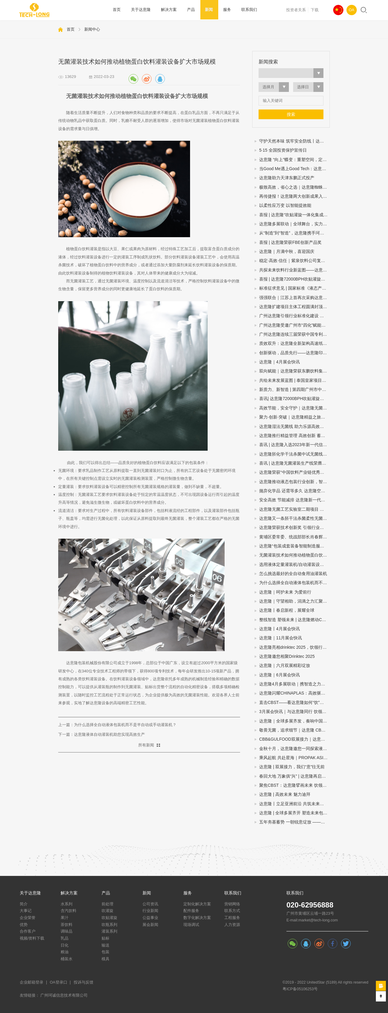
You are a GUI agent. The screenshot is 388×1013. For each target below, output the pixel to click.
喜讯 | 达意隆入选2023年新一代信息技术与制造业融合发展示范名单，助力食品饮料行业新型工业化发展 (294, 445)
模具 (105, 959)
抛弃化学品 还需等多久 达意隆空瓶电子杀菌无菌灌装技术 (294, 491)
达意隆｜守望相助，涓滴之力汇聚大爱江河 (294, 601)
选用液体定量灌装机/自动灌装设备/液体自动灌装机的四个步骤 (294, 564)
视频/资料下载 (32, 938)
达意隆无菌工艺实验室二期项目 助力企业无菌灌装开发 (294, 509)
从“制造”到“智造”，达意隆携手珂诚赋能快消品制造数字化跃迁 (294, 233)
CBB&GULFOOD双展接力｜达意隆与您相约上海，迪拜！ (294, 739)
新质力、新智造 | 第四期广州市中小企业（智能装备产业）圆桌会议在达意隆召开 (294, 389)
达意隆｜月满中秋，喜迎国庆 (286, 251)
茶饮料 (66, 925)
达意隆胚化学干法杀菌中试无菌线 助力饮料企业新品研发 (294, 454)
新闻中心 (92, 29)
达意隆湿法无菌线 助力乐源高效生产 (293, 426)
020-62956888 (309, 905)
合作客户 (27, 931)
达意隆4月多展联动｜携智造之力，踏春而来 (294, 684)
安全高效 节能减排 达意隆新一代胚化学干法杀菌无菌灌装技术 (294, 500)
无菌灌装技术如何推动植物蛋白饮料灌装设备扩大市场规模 (294, 555)
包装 (105, 952)
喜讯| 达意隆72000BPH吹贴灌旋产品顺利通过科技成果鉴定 (294, 398)
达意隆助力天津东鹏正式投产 (286, 178)
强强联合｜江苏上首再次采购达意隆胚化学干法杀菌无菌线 (294, 297)
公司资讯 (150, 904)
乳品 (65, 938)
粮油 (65, 952)
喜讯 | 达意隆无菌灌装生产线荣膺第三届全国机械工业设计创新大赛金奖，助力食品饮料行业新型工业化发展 (294, 463)
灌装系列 (109, 931)
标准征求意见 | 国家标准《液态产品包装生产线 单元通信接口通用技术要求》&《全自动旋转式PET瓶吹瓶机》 (294, 288)
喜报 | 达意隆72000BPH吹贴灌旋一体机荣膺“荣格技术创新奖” (294, 279)
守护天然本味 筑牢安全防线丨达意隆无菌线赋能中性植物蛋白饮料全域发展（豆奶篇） (294, 141)
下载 (315, 10)
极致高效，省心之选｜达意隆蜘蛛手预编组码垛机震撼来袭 (294, 187)
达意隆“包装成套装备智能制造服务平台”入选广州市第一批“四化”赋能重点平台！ (294, 546)
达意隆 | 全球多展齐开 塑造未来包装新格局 (294, 813)
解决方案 (167, 10)
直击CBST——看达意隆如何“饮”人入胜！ (294, 702)
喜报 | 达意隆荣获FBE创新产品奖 (290, 242)
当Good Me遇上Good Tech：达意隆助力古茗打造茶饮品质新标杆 (294, 169)
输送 (105, 945)
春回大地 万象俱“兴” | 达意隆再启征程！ (294, 776)
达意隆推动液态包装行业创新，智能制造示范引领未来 (294, 482)
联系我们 (243, 10)
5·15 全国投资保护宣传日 (283, 150)
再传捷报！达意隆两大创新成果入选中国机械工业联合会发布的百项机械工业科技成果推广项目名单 (294, 196)
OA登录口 (58, 982)
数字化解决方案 (197, 918)
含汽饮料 (68, 911)
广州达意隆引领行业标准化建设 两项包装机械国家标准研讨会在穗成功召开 (294, 316)
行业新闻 (150, 911)
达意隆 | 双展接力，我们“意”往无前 (292, 767)
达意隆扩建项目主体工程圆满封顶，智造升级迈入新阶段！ (294, 307)
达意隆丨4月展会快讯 (279, 629)
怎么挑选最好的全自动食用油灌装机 (293, 573)
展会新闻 (150, 925)
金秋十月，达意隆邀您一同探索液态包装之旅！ (294, 748)
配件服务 (191, 911)
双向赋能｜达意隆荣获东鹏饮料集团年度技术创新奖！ (294, 371)
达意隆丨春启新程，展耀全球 (286, 610)
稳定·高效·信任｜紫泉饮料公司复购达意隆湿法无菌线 (294, 260)
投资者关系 (296, 10)
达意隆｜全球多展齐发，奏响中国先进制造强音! (294, 721)
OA (351, 10)
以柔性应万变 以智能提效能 (285, 205)
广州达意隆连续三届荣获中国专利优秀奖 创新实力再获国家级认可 (294, 334)
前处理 (107, 904)
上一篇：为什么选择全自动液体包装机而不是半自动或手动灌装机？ (117, 724)
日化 (65, 945)
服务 (222, 10)
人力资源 (232, 925)
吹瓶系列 (109, 925)
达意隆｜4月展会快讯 (279, 362)
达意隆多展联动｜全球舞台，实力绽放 (294, 224)
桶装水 (66, 959)
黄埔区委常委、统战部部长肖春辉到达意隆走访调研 (294, 537)
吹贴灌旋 (109, 918)
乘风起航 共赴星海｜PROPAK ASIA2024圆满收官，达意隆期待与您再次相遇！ (294, 758)
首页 (117, 10)
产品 (188, 10)
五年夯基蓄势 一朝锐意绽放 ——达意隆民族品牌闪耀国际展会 (294, 822)
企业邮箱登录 (31, 982)
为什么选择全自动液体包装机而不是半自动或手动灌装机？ (294, 583)
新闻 (205, 10)
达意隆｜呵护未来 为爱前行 (285, 592)
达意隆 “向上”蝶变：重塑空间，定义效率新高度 (294, 159)
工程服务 (232, 918)
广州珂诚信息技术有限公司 (64, 995)
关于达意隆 (140, 10)
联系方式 (232, 911)
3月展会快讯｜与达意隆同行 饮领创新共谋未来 (294, 711)
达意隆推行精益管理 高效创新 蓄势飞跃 (294, 435)
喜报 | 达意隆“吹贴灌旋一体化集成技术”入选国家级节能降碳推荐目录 (294, 215)
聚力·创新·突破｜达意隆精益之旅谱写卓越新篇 (294, 417)
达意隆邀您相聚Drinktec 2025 (287, 656)
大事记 (26, 911)
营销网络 (232, 904)
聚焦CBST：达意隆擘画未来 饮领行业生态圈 (294, 785)
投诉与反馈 (83, 982)
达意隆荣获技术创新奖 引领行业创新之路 (294, 527)
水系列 (66, 904)
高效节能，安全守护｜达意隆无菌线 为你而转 (294, 408)
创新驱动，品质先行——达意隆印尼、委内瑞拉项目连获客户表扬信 (294, 353)
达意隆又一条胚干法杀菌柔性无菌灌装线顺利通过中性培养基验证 (294, 518)
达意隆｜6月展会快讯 (279, 675)
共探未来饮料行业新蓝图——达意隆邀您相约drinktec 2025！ (294, 270)
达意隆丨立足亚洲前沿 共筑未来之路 (293, 804)
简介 (24, 904)
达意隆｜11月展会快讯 (280, 638)
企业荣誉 (27, 918)
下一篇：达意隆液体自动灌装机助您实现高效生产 (101, 734)
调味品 (66, 931)
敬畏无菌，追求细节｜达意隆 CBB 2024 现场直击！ (294, 730)
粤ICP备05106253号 (300, 989)
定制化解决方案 (197, 904)
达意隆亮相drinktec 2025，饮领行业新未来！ (294, 647)
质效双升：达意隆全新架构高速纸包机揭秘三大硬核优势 (294, 343)
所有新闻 (146, 745)
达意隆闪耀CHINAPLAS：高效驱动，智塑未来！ (294, 693)
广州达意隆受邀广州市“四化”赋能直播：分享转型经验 (294, 325)
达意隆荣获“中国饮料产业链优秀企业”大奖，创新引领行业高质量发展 (294, 472)
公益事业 (150, 918)
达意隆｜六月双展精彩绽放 (284, 665)
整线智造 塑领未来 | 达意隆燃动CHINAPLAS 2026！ (294, 620)
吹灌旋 (107, 911)
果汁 (65, 918)
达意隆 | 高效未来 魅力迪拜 (284, 794)
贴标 (105, 938)
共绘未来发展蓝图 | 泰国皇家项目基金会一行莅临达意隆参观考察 (294, 380)
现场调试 (191, 925)
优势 (24, 925)
